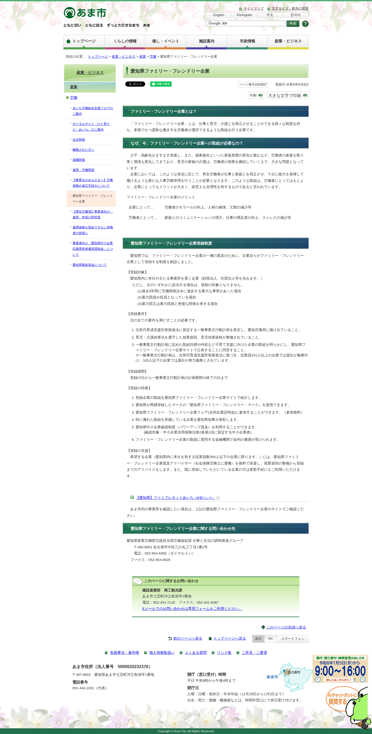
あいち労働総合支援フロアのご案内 (93, 111)
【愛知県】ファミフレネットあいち (178, 498)
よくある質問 (196, 653)
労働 (153, 56)
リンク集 (224, 653)
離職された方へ (83, 150)
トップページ (84, 41)
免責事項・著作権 (124, 653)
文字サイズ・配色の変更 (290, 8)
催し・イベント (165, 41)
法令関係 (79, 139)
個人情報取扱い (162, 653)
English (218, 15)
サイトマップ (254, 8)
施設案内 (206, 41)
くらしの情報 (125, 41)
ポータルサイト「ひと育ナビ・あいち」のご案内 (91, 126)
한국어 (296, 15)
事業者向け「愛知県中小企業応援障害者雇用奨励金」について (93, 248)
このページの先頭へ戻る (286, 627)
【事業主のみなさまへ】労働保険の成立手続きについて (93, 183)
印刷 (253, 95)
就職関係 (79, 160)
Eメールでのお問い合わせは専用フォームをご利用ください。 (192, 609)
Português (244, 15)
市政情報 (247, 41)
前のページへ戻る (187, 638)
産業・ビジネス (288, 41)
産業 (142, 56)
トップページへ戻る (229, 638)
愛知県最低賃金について (90, 265)
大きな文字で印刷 (284, 95)
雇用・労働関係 (83, 170)
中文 (270, 15)
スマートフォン (293, 639)
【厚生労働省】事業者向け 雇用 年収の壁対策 (93, 214)
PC (270, 639)
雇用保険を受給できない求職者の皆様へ (93, 230)
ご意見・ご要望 (254, 653)
